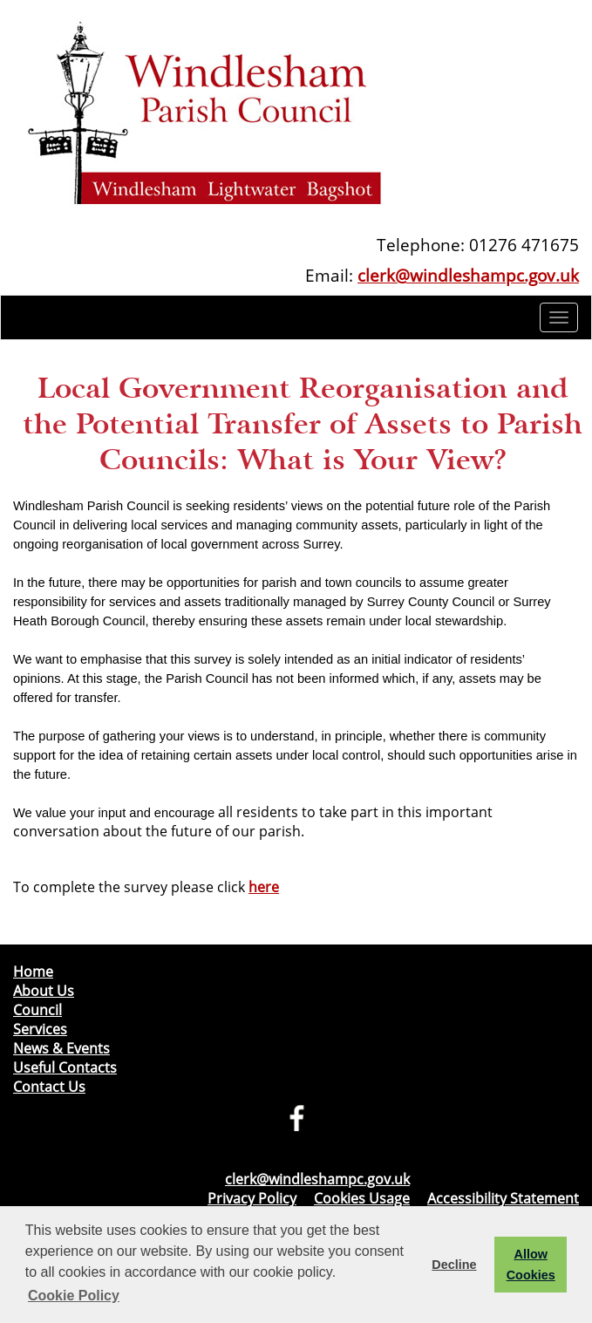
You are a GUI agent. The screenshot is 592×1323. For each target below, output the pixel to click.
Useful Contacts (65, 1067)
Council (37, 1010)
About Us (43, 990)
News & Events (61, 1048)
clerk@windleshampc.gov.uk (468, 275)
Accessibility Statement (503, 1198)
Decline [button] (454, 1265)
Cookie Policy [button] (73, 1295)
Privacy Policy (252, 1198)
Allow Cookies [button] (531, 1264)
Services (40, 1029)
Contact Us (49, 1086)
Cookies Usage (362, 1198)
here (263, 887)
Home (33, 971)
